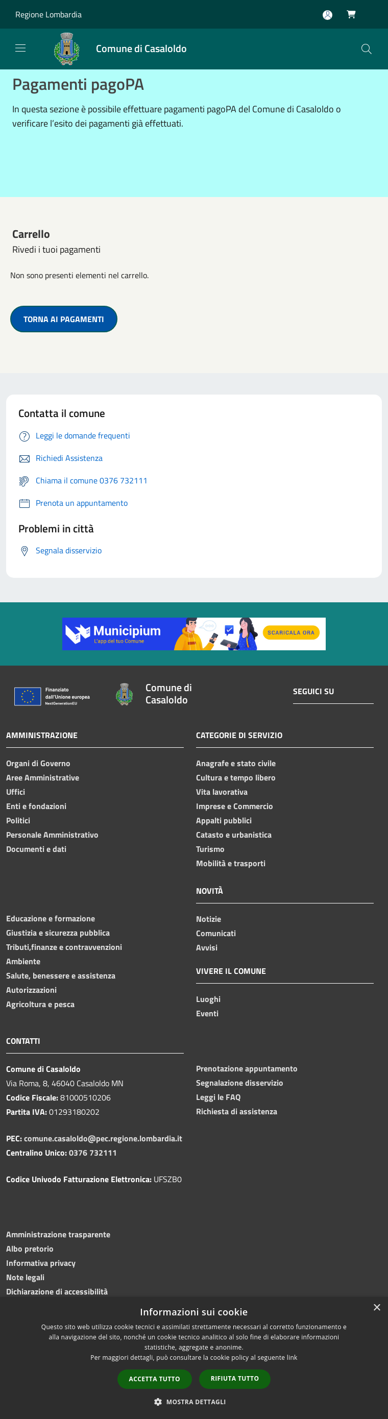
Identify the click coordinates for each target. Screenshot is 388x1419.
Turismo (210, 849)
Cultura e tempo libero (236, 777)
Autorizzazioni (31, 990)
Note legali (25, 1277)
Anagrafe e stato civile (236, 763)
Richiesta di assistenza (236, 1111)
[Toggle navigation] (20, 48)
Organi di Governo (38, 763)
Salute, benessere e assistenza (60, 975)
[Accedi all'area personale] (327, 15)
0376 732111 (93, 1152)
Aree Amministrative (42, 777)
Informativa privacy (41, 1263)
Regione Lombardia (48, 14)
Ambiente (23, 961)
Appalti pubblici (224, 820)
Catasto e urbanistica (234, 834)
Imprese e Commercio (234, 806)
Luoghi (208, 999)
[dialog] (194, 1358)
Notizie (208, 919)
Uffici (15, 792)
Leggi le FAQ (218, 1097)
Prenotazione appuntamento (247, 1068)
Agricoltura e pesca (40, 1004)
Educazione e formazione (50, 918)
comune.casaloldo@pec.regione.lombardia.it (103, 1138)
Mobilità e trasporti (230, 863)
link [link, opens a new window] (292, 1357)
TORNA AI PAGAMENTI (63, 319)
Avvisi (206, 947)
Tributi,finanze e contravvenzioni (64, 947)
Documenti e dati (36, 849)
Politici (18, 820)
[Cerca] (366, 49)
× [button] (376, 1308)
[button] (194, 1402)
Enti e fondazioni (36, 806)
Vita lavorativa (222, 792)
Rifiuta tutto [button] (235, 1378)
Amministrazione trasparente (58, 1234)
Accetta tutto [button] (154, 1379)
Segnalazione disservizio (239, 1083)
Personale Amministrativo (52, 834)
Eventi (207, 1013)
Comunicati (216, 933)
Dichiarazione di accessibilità (57, 1291)
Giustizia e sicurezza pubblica (58, 932)
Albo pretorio (30, 1248)
